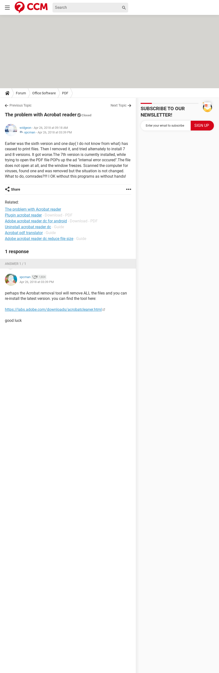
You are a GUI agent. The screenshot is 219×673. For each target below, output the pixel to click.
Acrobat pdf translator (24, 232)
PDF (65, 93)
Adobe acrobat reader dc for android (36, 221)
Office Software (44, 93)
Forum (21, 93)
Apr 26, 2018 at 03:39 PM (55, 132)
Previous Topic (20, 105)
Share (15, 189)
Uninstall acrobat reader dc (28, 227)
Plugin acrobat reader (23, 215)
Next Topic (118, 105)
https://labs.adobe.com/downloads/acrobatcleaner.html (53, 309)
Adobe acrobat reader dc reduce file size (39, 238)
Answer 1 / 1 (15, 264)
